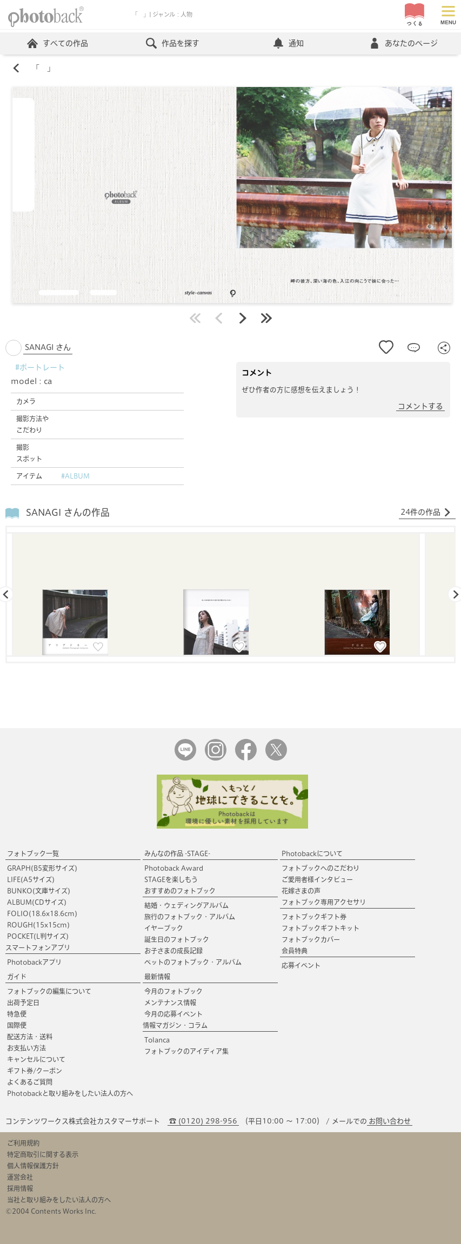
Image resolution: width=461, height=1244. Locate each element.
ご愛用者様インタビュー (317, 879)
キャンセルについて (36, 1059)
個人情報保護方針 (33, 1165)
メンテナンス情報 (170, 1002)
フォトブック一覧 (33, 853)
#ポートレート (40, 367)
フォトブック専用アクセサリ (324, 902)
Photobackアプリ (34, 962)
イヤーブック (163, 928)
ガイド (16, 976)
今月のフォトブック (173, 991)
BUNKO (38, 890)
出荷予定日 (23, 1002)
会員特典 (295, 950)
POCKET (38, 936)
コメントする (420, 406)
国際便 (16, 1025)
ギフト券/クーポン (34, 1070)
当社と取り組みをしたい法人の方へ (59, 1199)
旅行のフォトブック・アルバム (189, 916)
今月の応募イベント (173, 1014)
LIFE (31, 879)
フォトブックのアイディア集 (186, 1051)
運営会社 (20, 1177)
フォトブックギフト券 (314, 916)
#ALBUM (75, 476)
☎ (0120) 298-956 (203, 1121)
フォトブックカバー (311, 939)
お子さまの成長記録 (173, 950)
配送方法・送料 (29, 1036)
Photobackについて (312, 853)
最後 (266, 318)
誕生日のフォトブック (176, 939)
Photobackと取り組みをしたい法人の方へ (70, 1093)
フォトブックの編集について (49, 991)
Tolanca (157, 1040)
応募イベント (301, 965)
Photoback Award (173, 868)
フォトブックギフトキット (320, 928)
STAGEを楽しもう (171, 879)
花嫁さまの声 (301, 890)
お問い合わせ (390, 1121)
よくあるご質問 (29, 1082)
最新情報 (157, 976)
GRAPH (42, 868)
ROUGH (38, 925)
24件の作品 (425, 512)
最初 (195, 318)
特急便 (16, 1014)
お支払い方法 (26, 1048)
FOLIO (42, 913)
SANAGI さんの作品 (68, 512)
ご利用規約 (23, 1143)
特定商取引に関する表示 (42, 1154)
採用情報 (20, 1188)
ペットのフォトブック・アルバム (193, 962)
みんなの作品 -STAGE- (177, 853)
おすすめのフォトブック (180, 890)
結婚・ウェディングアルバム (186, 905)
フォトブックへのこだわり (320, 868)
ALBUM (36, 902)
